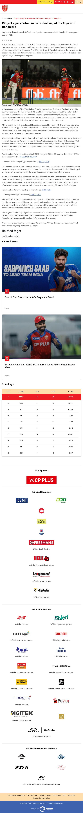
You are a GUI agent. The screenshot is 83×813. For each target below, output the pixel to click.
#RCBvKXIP (32, 157)
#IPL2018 (23, 157)
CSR (64, 795)
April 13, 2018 (44, 162)
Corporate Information (41, 798)
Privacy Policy (32, 795)
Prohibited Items (45, 795)
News (7, 308)
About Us (71, 795)
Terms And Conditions (16, 795)
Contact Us (57, 795)
